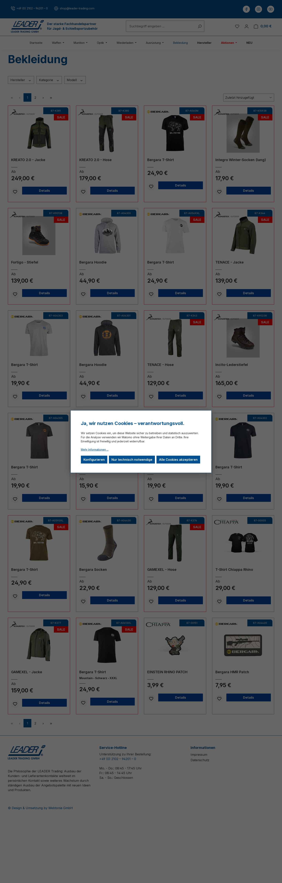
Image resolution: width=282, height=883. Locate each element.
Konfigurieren (94, 460)
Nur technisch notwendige (131, 460)
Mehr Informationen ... (94, 449)
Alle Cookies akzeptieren (178, 460)
